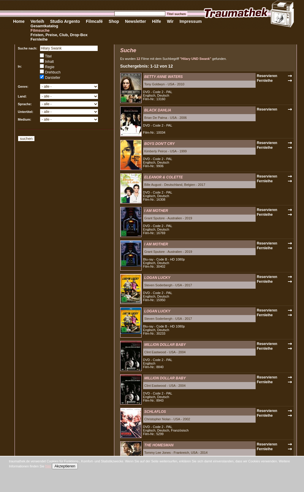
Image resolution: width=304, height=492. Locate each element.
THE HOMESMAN (159, 445)
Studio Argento (65, 21)
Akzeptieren (64, 466)
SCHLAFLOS (155, 412)
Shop (114, 21)
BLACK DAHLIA (157, 110)
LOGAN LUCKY (157, 278)
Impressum (191, 21)
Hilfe (156, 21)
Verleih (37, 21)
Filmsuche (40, 30)
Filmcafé (94, 21)
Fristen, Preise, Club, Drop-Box (59, 35)
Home (19, 21)
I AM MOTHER (156, 211)
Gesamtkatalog (44, 26)
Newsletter (135, 21)
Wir (170, 21)
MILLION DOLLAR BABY (165, 345)
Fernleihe (39, 39)
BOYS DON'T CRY (159, 144)
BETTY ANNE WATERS (163, 77)
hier (48, 466)
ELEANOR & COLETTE (163, 177)
